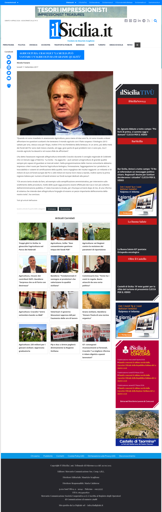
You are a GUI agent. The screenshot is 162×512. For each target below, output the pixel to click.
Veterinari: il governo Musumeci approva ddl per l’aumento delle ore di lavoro (64, 314)
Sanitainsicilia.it (154, 2)
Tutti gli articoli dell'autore (27, 200)
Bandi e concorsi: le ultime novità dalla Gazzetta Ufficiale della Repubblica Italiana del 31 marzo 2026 (137, 365)
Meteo (130, 45)
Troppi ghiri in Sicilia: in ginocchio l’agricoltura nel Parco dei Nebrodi (31, 246)
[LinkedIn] (9, 67)
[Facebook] (9, 57)
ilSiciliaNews (137, 101)
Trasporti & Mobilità (63, 45)
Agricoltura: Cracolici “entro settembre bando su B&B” (32, 313)
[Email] (9, 78)
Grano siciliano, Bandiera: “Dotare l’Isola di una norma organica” (95, 314)
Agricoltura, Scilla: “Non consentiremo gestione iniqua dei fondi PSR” (62, 246)
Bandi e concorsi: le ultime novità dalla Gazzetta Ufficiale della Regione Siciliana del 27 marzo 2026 (136, 391)
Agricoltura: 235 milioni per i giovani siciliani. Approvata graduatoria (32, 347)
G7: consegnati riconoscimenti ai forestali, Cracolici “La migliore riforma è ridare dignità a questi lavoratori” (96, 351)
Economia (45, 45)
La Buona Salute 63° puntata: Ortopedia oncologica (132, 250)
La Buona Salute (137, 221)
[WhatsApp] (9, 73)
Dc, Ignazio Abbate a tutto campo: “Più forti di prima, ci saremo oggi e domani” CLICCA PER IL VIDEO (137, 131)
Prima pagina (8, 45)
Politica (21, 45)
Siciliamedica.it (140, 2)
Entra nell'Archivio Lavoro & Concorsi (137, 401)
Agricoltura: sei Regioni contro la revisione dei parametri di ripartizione (94, 246)
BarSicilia (80, 45)
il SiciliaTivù (83, 2)
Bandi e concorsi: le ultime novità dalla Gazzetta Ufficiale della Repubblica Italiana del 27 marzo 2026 (137, 378)
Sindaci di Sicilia (116, 45)
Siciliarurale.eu (94, 2)
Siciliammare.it (107, 2)
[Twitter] (9, 62)
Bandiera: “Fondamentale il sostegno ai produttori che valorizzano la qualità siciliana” (63, 280)
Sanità (91, 45)
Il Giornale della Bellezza (124, 2)
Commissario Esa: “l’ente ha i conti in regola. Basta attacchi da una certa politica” (95, 280)
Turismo (101, 45)
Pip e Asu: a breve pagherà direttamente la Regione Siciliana (63, 347)
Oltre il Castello (137, 258)
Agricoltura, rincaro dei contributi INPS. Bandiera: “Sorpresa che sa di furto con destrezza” (32, 280)
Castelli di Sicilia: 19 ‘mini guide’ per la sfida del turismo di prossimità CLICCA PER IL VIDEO (137, 289)
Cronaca (33, 45)
